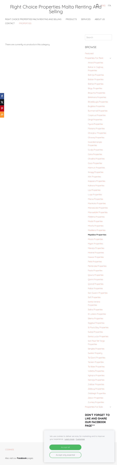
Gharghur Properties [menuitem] (97, 133)
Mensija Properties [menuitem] (96, 248)
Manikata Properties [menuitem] (97, 203)
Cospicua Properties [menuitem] (97, 115)
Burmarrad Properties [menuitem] (97, 111)
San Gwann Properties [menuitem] (98, 293)
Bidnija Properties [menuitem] (95, 84)
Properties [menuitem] (25, 23)
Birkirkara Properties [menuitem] (97, 97)
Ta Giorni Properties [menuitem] (96, 357)
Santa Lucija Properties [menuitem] (98, 336)
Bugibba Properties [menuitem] (96, 106)
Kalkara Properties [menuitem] (96, 185)
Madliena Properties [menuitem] (96, 230)
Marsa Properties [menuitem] (95, 199)
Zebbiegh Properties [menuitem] (97, 393)
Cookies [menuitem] (9, 449)
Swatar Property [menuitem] (95, 353)
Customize (80, 439)
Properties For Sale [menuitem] (94, 407)
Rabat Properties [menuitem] (95, 288)
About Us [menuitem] (100, 19)
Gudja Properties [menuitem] (95, 150)
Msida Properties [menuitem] (95, 221)
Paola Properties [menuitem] (95, 270)
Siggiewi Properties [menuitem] (96, 323)
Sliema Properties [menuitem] (95, 318)
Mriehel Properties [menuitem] (96, 252)
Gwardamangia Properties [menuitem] (95, 143)
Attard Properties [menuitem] (95, 62)
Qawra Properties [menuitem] (95, 275)
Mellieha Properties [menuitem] (96, 217)
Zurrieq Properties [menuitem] (96, 402)
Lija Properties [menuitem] (94, 190)
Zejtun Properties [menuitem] (95, 398)
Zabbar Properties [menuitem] (96, 384)
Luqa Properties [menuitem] (95, 194)
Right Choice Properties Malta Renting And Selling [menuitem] (33, 19)
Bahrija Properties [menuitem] (96, 75)
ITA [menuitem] (109, 5)
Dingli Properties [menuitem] (95, 119)
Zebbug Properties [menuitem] (96, 389)
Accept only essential (65, 455)
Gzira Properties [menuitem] (95, 154)
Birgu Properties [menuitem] (95, 88)
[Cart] (97, 5)
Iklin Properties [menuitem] (94, 176)
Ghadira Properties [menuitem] (96, 158)
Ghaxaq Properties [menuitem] (96, 137)
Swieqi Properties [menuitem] (95, 332)
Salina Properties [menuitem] (95, 309)
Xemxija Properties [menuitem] (96, 380)
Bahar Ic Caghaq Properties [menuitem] (95, 69)
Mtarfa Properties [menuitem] (95, 226)
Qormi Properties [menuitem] (95, 279)
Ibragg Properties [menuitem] (95, 172)
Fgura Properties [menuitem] (95, 124)
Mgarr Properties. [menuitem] (95, 243)
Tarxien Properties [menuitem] (96, 362)
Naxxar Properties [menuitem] (96, 257)
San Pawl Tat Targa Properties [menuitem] (96, 342)
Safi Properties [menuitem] (94, 297)
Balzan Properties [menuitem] (95, 79)
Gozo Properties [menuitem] (95, 163)
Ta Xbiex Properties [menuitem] (96, 366)
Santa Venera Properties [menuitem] (94, 303)
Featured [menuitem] (89, 53)
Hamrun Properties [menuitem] (96, 167)
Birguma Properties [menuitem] (96, 93)
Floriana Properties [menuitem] (96, 128)
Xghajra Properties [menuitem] (96, 375)
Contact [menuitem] (10, 23)
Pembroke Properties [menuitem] (97, 266)
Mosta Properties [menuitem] (95, 239)
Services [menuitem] (85, 19)
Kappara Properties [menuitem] (96, 181)
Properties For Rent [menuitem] (94, 58)
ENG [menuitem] (103, 5)
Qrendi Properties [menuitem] (95, 284)
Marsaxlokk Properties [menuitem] (98, 212)
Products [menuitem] (71, 19)
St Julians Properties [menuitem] (97, 314)
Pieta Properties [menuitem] (95, 261)
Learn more (69, 439)
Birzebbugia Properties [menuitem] (98, 102)
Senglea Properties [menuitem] (96, 348)
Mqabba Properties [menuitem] (97, 234)
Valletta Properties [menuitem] (96, 371)
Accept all (65, 447)
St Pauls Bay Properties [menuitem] (98, 327)
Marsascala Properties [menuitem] (98, 208)
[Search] (98, 37)
